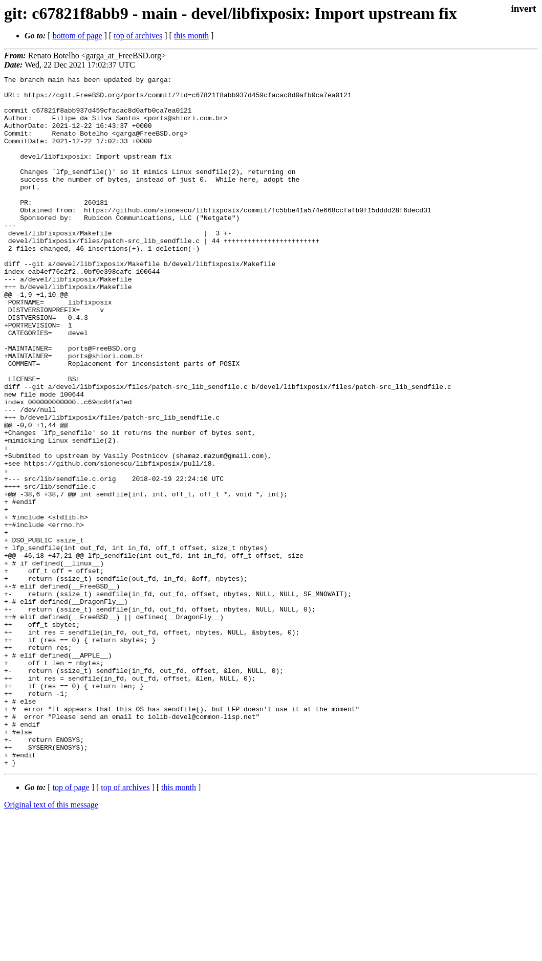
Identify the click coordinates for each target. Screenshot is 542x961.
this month (191, 35)
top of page (71, 925)
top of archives (138, 35)
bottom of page (77, 35)
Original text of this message (51, 942)
